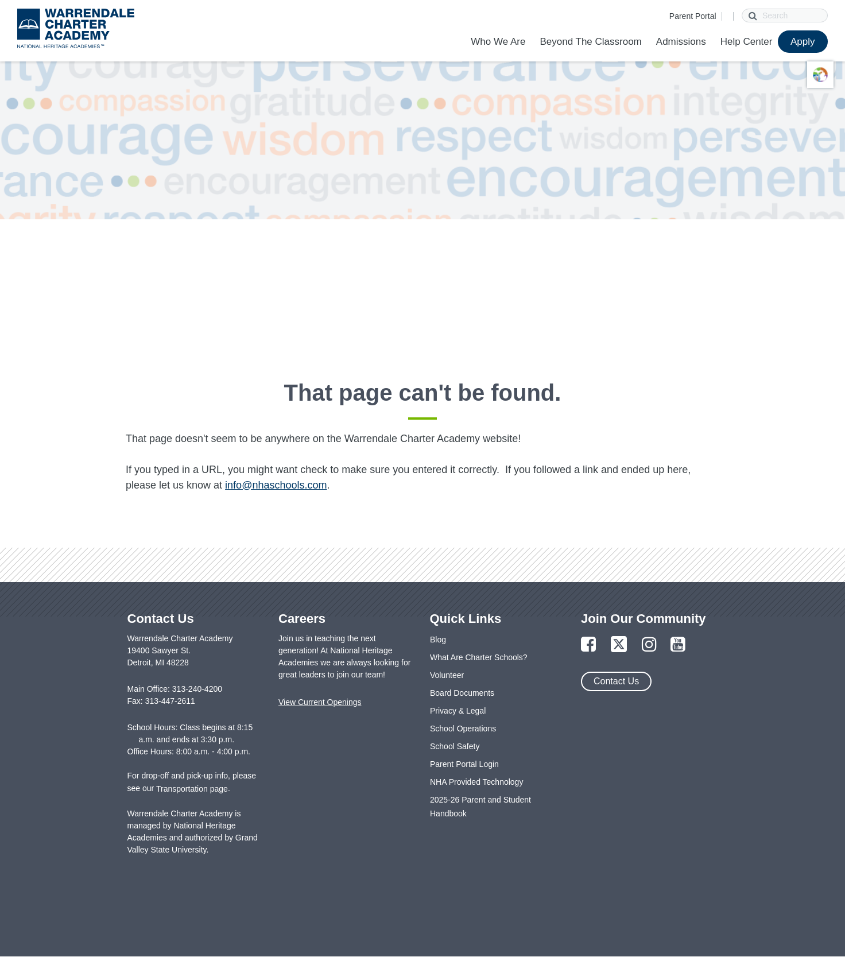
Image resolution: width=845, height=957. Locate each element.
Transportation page (192, 788)
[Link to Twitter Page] (619, 645)
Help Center (746, 41)
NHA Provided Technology (476, 781)
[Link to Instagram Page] (649, 645)
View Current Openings (319, 702)
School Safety (454, 746)
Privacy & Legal (458, 710)
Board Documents (462, 693)
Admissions (681, 41)
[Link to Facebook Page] (588, 645)
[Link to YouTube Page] (677, 645)
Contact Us (616, 681)
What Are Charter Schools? (479, 657)
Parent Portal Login (464, 764)
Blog (438, 639)
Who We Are (498, 41)
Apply (802, 41)
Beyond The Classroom (590, 41)
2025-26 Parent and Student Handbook (480, 806)
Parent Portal (692, 16)
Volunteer (447, 675)
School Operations (463, 728)
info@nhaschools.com (276, 485)
